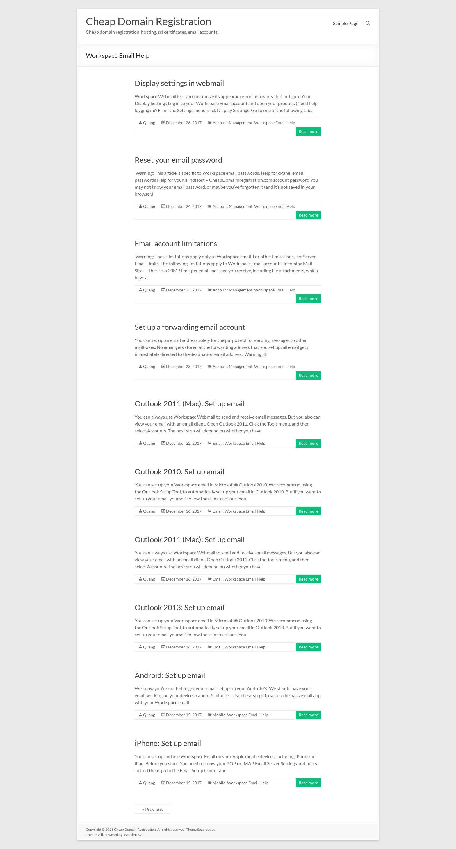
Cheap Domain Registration (148, 21)
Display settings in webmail (179, 83)
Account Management (232, 122)
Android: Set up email (170, 675)
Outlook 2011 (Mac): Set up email (190, 403)
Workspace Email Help (274, 122)
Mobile (219, 714)
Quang (149, 122)
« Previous (152, 809)
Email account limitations (176, 243)
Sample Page (345, 23)
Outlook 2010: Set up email (180, 471)
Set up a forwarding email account (190, 326)
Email (218, 443)
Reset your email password (178, 159)
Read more (308, 131)
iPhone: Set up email (168, 743)
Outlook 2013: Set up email (180, 607)
